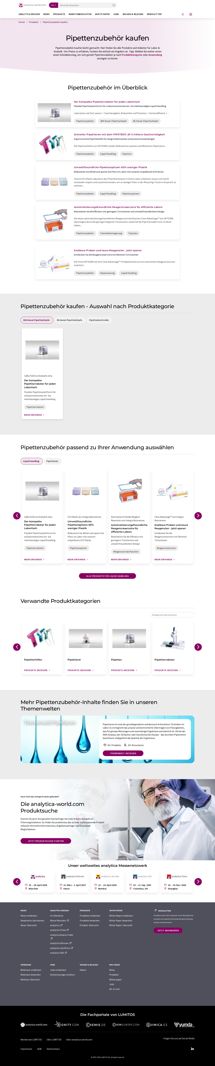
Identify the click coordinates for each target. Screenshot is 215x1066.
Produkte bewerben (90, 920)
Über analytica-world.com (79, 1039)
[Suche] (114, 5)
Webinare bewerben (31, 974)
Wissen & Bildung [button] (133, 14)
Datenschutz (53, 1048)
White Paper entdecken (121, 915)
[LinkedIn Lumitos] (192, 1048)
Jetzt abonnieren (168, 930)
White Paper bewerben (120, 920)
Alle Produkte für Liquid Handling (107, 575)
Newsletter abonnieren (32, 920)
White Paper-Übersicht (120, 925)
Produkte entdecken (90, 915)
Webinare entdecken (31, 969)
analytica (56, 925)
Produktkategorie (132, 54)
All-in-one (114, 988)
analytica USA (58, 952)
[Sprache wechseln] (191, 14)
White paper (115, 979)
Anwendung (155, 54)
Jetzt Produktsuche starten (46, 840)
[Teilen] (183, 14)
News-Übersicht (29, 925)
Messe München (59, 920)
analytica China (59, 929)
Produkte (114, 974)
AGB (39, 1048)
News (112, 969)
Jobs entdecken (58, 969)
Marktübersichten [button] (80, 14)
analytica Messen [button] (29, 14)
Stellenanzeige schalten (62, 974)
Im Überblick (56, 915)
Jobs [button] (116, 14)
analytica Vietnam (61, 943)
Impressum (26, 1048)
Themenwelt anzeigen (123, 753)
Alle (52, 5)
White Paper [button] (102, 14)
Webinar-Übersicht (30, 979)
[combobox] (172, 615)
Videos (83, 969)
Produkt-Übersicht (89, 925)
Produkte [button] (59, 14)
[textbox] (172, 615)
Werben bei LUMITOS (31, 1039)
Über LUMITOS (54, 1039)
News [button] (46, 14)
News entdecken (29, 915)
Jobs (111, 984)
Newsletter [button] (154, 14)
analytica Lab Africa (61, 948)
